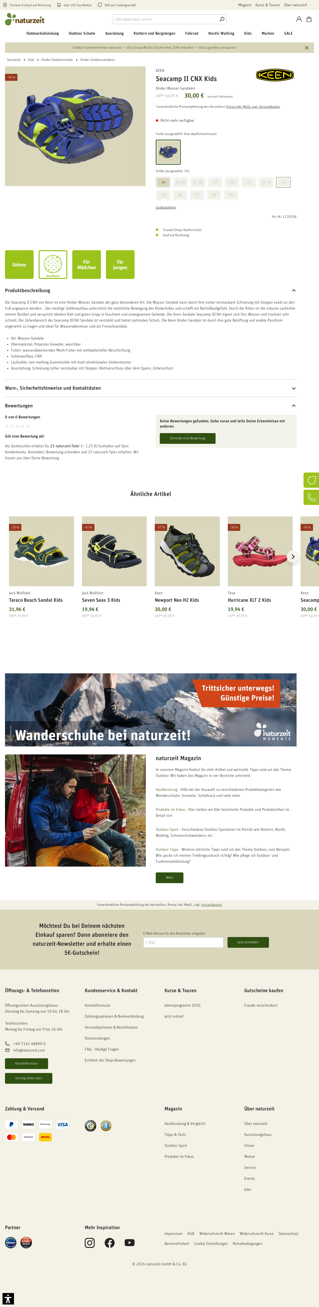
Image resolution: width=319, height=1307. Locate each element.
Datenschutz (289, 1234)
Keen (160, 71)
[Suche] (222, 19)
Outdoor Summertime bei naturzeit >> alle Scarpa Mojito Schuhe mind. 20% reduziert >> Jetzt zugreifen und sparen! (155, 47)
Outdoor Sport (175, 1146)
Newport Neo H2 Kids (177, 600)
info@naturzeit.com (29, 1050)
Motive (249, 1157)
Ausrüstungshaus (258, 1135)
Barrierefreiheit (176, 1244)
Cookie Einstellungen (211, 1244)
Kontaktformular (26, 1063)
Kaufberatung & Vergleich (184, 1124)
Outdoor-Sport (167, 830)
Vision (249, 1146)
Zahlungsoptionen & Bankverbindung (114, 1016)
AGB (190, 1234)
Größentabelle (166, 207)
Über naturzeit (295, 5)
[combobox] (164, 19)
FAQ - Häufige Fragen (102, 1049)
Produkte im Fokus (170, 810)
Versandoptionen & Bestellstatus (111, 1027)
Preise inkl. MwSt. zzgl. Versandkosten (253, 107)
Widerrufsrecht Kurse (257, 1234)
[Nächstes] (293, 556)
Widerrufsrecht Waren (217, 1234)
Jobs (247, 1189)
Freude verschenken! (261, 1005)
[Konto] (299, 19)
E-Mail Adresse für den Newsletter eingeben (174, 933)
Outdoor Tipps (167, 849)
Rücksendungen (97, 1038)
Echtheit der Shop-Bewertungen (110, 1060)
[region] (151, 562)
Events (249, 1179)
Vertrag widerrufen (28, 1078)
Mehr (169, 877)
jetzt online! (174, 1016)
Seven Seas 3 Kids (101, 600)
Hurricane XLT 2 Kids (249, 600)
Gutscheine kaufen (263, 990)
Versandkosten (211, 905)
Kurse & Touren (267, 5)
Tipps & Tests (175, 1135)
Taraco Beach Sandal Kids (36, 600)
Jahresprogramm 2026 (182, 1005)
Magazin (244, 5)
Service (250, 1168)
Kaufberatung (166, 790)
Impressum (173, 1234)
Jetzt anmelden (248, 942)
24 (163, 182)
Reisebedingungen (247, 1244)
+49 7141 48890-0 (29, 1044)
